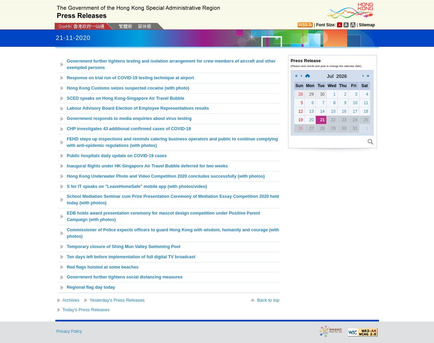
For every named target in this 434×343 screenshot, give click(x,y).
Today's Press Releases (86, 309)
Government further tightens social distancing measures (125, 277)
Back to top (268, 300)
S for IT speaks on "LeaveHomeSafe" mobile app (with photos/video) (137, 186)
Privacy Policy (69, 331)
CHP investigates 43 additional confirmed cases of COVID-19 (129, 128)
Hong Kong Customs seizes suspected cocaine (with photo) (128, 88)
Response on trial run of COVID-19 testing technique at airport (130, 78)
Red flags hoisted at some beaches (103, 267)
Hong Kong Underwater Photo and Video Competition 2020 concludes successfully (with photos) (166, 176)
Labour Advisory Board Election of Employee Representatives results (138, 108)
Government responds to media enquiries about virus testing (129, 118)
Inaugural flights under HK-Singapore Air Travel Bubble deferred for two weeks (147, 166)
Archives (71, 300)
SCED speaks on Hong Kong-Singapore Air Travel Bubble (126, 98)
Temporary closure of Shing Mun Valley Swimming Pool (123, 246)
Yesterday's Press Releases (117, 300)
